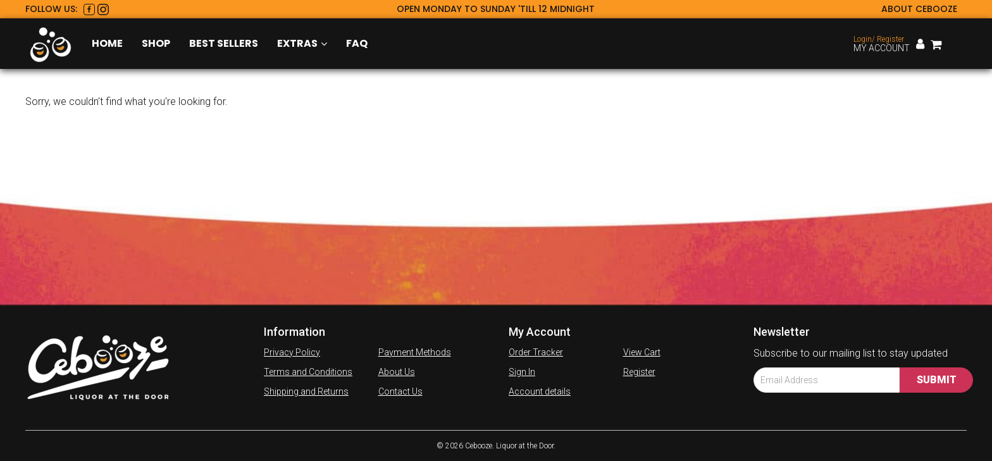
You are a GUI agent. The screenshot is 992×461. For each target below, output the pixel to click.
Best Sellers (223, 43)
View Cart (641, 352)
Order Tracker (536, 352)
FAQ (357, 43)
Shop (156, 43)
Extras (302, 43)
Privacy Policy (292, 352)
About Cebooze (919, 9)
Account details (540, 391)
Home (107, 43)
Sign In (522, 372)
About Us (396, 372)
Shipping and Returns (306, 391)
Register (639, 372)
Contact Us (400, 391)
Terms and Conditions (308, 372)
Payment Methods (414, 352)
